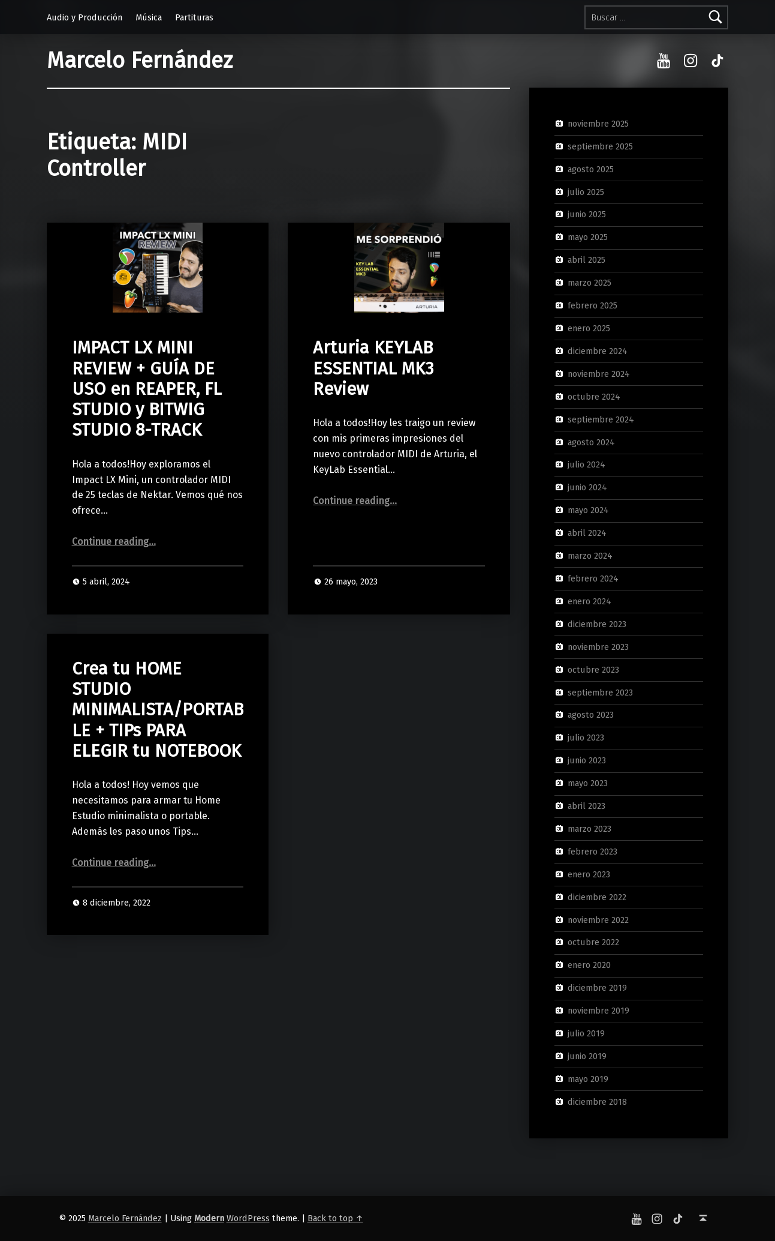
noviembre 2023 (598, 646)
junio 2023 (587, 760)
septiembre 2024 (601, 418)
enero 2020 (589, 965)
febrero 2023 (592, 851)
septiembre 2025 (600, 146)
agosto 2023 (591, 714)
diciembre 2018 (597, 1101)
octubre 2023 (593, 669)
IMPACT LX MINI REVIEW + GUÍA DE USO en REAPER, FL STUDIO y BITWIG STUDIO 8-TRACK (147, 388)
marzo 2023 (589, 828)
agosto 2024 (591, 441)
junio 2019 (587, 1056)
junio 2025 (587, 214)
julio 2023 (586, 737)
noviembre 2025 (598, 123)
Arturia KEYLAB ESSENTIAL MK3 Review (373, 368)
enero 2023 (589, 874)
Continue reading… (114, 541)
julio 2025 (586, 191)
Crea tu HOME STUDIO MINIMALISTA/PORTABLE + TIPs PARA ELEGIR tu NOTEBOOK (157, 710)
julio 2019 (586, 1033)
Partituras (194, 17)
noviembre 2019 (598, 1010)
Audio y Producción (84, 17)
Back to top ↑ (335, 1218)
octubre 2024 (594, 396)
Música (148, 17)
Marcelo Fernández (140, 60)
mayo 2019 (588, 1079)
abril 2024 (587, 532)
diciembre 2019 (597, 987)
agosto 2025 (591, 168)
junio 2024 (587, 487)
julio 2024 (586, 464)
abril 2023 (586, 806)
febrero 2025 (592, 305)
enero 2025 (589, 328)
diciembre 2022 (597, 896)
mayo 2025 (588, 237)
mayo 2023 (588, 783)
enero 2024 (589, 601)
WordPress (248, 1218)
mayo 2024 (588, 510)
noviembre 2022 (598, 919)
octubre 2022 (593, 942)
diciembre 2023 (597, 624)
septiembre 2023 (600, 692)
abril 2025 (586, 259)
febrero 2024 (593, 578)
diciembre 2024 (598, 351)
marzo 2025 (589, 282)
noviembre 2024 (599, 373)
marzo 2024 (590, 555)
